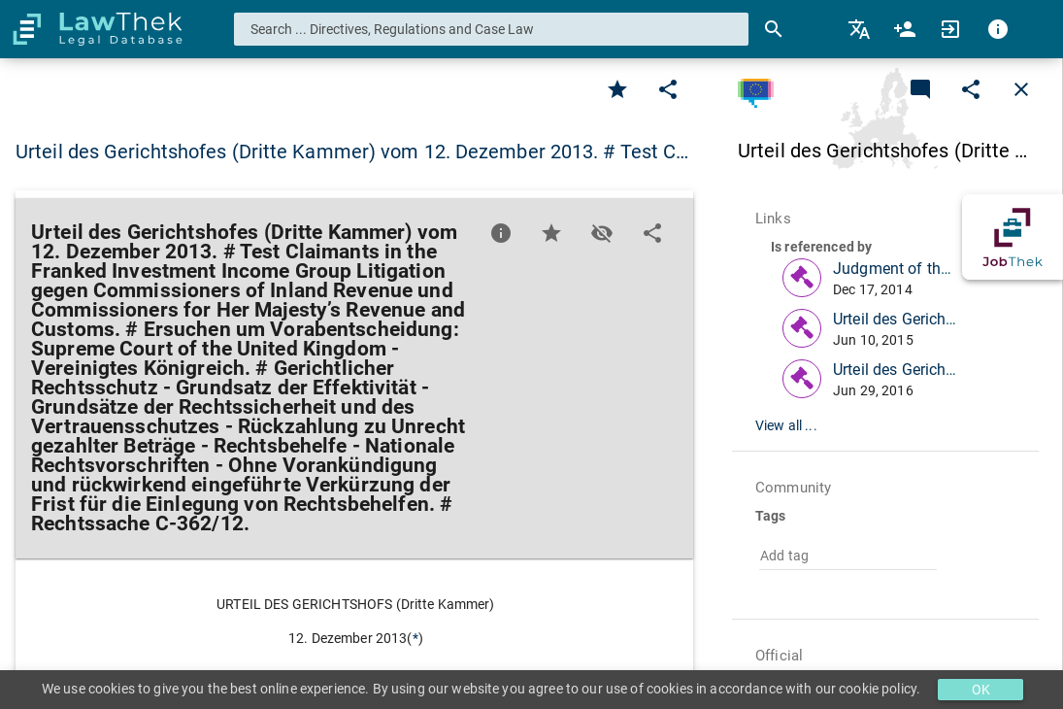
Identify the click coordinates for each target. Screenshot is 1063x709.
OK (981, 689)
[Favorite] (617, 89)
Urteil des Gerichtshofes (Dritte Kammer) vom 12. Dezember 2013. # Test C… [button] (352, 151)
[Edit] (667, 89)
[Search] (773, 29)
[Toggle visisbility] (601, 233)
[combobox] (491, 29)
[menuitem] (860, 29)
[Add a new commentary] (920, 89)
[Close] (1021, 89)
